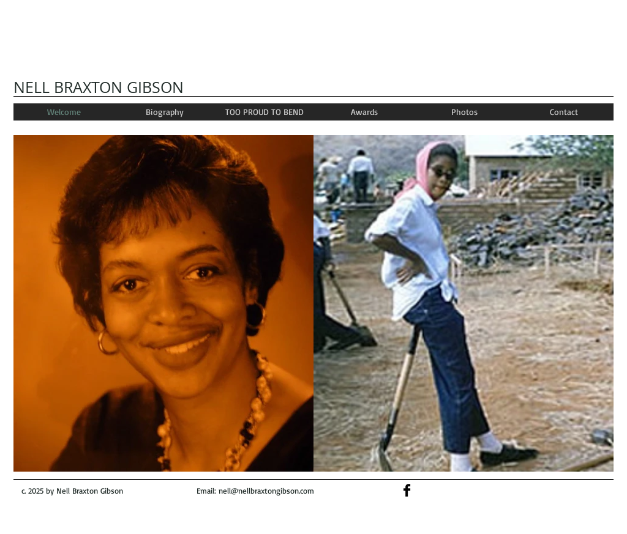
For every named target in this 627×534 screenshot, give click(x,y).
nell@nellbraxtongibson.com (266, 490)
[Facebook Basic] (406, 490)
